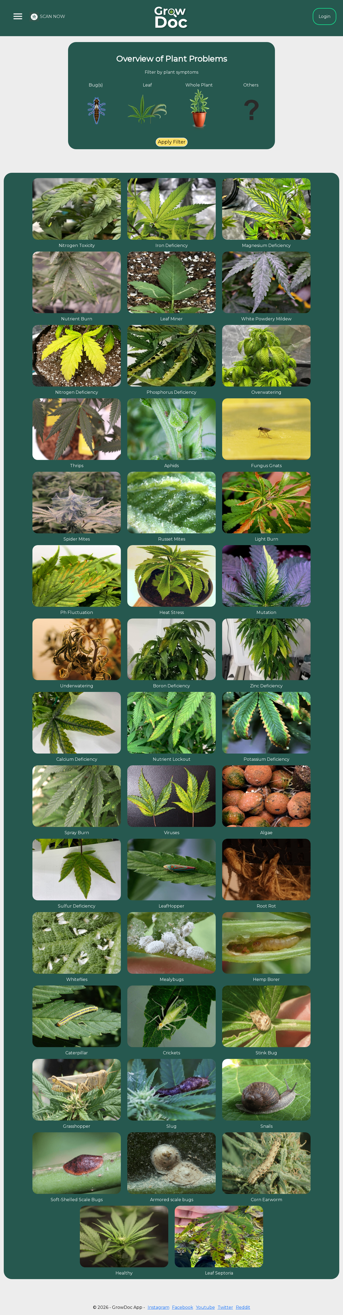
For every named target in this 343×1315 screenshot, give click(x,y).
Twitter (225, 1307)
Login (324, 16)
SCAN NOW (47, 16)
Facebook (182, 1307)
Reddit (243, 1307)
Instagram (158, 1307)
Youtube (205, 1307)
